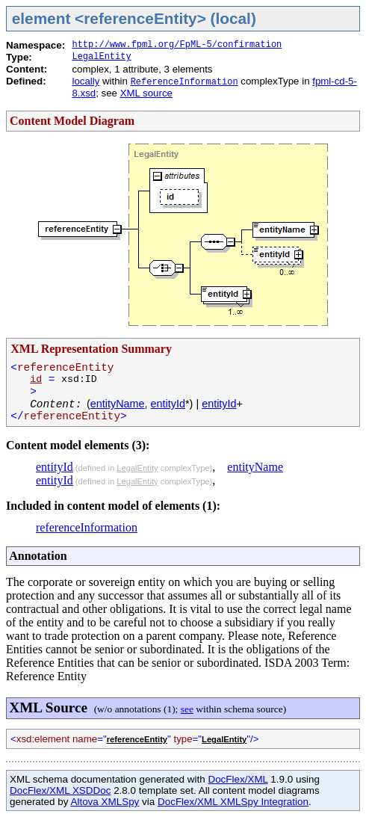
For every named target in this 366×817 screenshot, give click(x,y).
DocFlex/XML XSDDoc (60, 790)
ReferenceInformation (184, 82)
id (36, 379)
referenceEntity (137, 739)
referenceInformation (86, 527)
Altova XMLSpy (104, 801)
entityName (117, 404)
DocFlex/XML (237, 779)
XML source (146, 93)
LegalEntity (101, 57)
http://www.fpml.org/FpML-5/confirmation (177, 45)
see (187, 709)
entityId (168, 404)
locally (85, 81)
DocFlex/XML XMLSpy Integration (233, 801)
